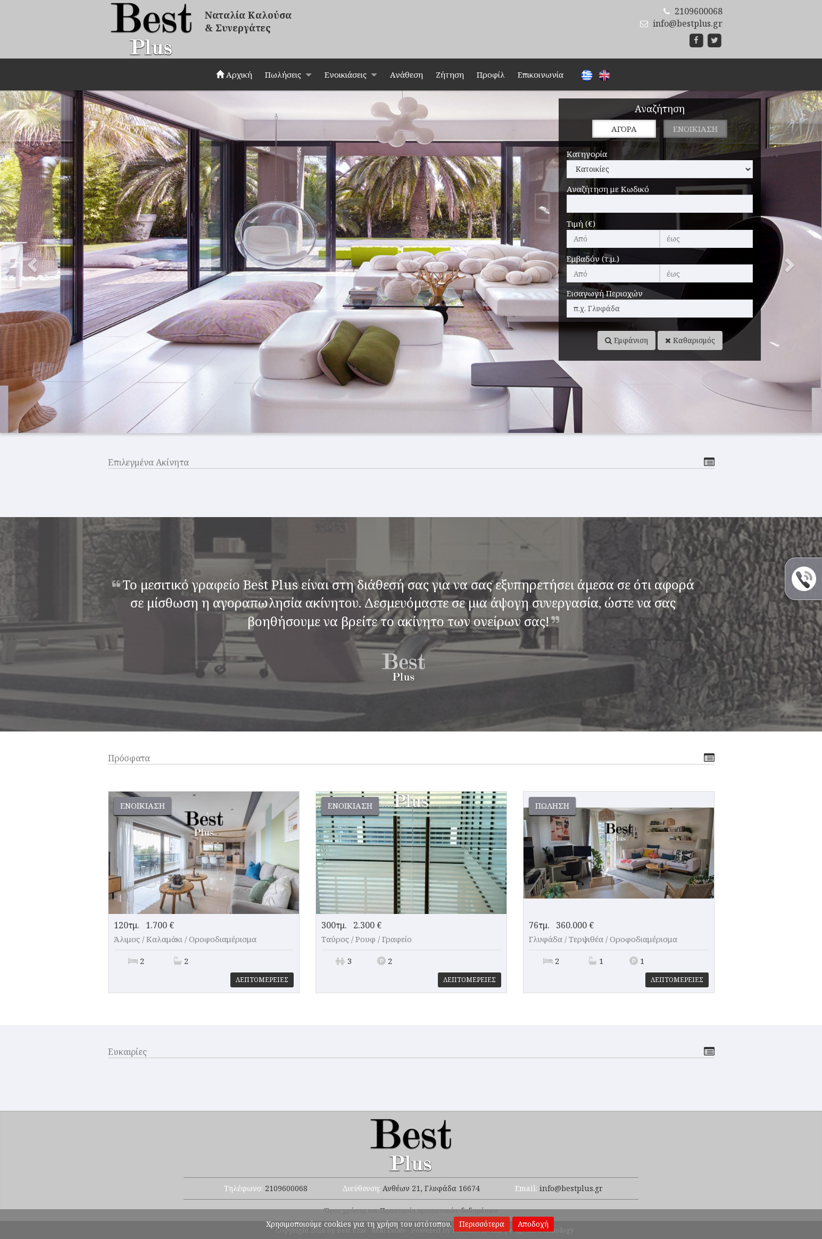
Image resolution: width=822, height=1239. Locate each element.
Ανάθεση (406, 74)
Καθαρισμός (690, 340)
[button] (61, 261)
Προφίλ (491, 74)
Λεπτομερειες (262, 979)
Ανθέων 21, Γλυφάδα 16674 (431, 1188)
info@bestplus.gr (688, 23)
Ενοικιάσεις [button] (351, 74)
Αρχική (234, 74)
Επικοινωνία (540, 74)
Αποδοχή (533, 1224)
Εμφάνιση (626, 340)
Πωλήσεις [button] (288, 74)
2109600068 (699, 11)
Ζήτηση (450, 74)
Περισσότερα (481, 1224)
